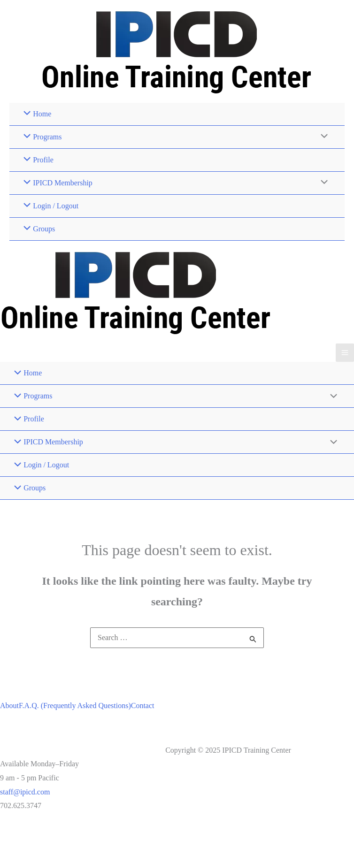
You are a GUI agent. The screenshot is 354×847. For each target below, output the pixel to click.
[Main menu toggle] (345, 352)
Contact (142, 706)
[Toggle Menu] (322, 137)
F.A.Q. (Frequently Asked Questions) (75, 706)
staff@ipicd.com (25, 792)
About (9, 706)
